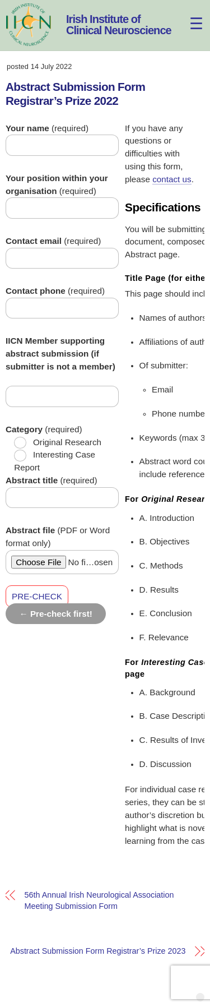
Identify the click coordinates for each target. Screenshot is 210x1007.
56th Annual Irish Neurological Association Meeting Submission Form (99, 900)
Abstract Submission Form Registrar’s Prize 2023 (97, 950)
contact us (172, 179)
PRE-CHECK (37, 596)
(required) (47, 128)
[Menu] (190, 15)
